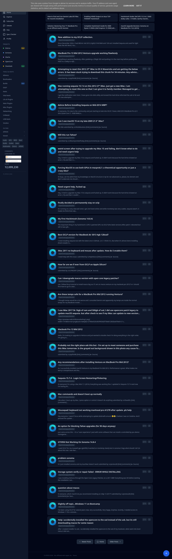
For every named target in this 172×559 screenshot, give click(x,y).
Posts (9, 157)
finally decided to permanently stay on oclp (78, 202)
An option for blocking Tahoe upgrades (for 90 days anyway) (86, 426)
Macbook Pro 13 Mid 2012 (70, 329)
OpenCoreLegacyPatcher (66, 40)
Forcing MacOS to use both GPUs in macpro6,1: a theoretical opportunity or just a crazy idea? (97, 169)
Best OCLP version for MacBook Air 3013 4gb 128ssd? (83, 234)
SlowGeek (14, 66)
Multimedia (6, 146)
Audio (5, 140)
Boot (20, 140)
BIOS (15, 140)
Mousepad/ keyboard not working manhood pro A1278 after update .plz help (95, 410)
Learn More (128, 6)
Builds (14, 83)
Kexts (5, 91)
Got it (139, 6)
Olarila (6, 57)
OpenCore (8, 61)
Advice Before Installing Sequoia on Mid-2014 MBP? (82, 105)
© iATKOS (7, 174)
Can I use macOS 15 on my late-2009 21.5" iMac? (81, 121)
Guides (11, 143)
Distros (14, 48)
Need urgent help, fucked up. (72, 186)
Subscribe (8, 21)
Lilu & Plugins (8, 99)
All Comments (12, 161)
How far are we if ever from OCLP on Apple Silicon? (82, 264)
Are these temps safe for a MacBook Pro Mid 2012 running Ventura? (90, 294)
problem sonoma (66, 458)
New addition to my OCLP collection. (75, 37)
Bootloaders (7, 79)
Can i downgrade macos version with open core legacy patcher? (88, 278)
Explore (7, 17)
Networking (7, 111)
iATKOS (21, 146)
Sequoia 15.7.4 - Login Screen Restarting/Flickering (82, 378)
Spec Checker (9, 34)
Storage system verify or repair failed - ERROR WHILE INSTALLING (89, 472)
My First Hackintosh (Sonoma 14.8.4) (75, 218)
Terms (75, 555)
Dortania (7, 53)
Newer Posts (85, 542)
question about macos (68, 488)
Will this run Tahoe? (67, 134)
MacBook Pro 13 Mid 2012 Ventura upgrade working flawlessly (88, 53)
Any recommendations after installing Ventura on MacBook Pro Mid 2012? (93, 362)
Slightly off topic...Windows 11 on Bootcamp (79, 503)
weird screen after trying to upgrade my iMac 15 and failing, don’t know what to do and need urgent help (97, 150)
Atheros (6, 75)
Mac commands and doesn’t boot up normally (80, 394)
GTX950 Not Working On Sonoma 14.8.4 (77, 442)
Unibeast (6, 115)
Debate (7, 26)
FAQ (6, 30)
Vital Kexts (7, 95)
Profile (7, 39)
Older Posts (115, 542)
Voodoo (6, 123)
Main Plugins (7, 103)
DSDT (5, 88)
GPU (10, 140)
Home (7, 12)
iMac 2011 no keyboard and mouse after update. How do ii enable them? (92, 250)
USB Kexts (6, 119)
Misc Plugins (7, 107)
